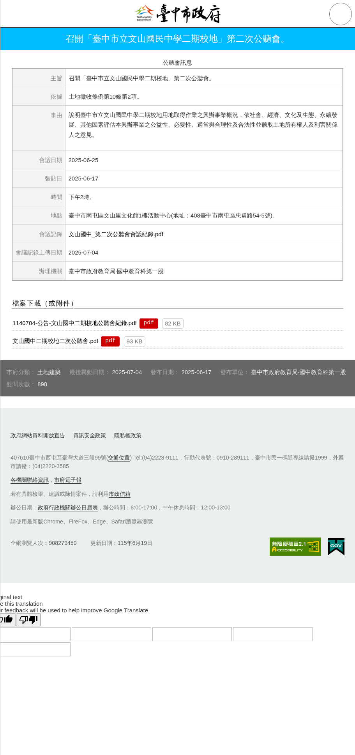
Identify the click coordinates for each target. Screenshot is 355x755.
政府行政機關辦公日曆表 (68, 507)
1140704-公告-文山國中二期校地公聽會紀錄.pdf (74, 323)
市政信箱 (120, 494)
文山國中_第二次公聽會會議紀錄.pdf (116, 234)
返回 (16, 39)
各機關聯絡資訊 (30, 480)
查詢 (340, 14)
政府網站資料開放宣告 (38, 435)
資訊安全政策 (89, 435)
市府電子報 (67, 480)
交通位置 (119, 457)
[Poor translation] (28, 620)
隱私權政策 (127, 435)
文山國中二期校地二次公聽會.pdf (55, 341)
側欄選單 (14, 14)
